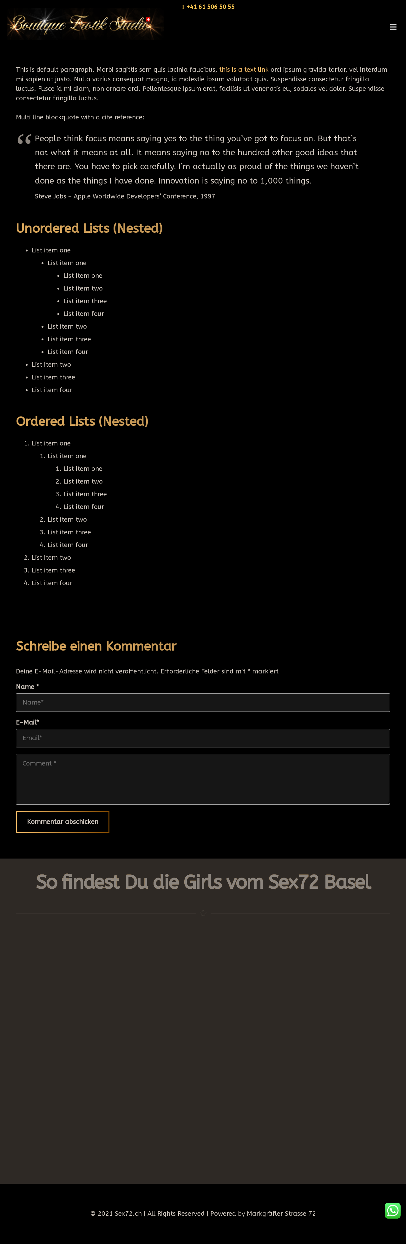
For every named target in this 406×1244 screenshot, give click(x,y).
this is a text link (244, 69)
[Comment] (203, 779)
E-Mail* (27, 722)
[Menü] (393, 27)
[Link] (83, 24)
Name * (27, 687)
